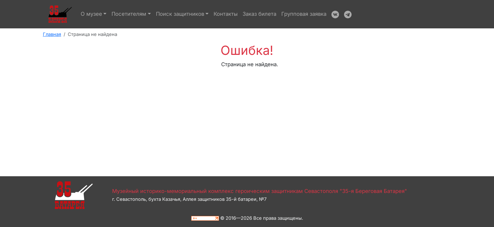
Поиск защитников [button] (180, 14)
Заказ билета (259, 14)
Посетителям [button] (129, 14)
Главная (52, 34)
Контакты (226, 14)
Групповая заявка (303, 14)
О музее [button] (91, 14)
